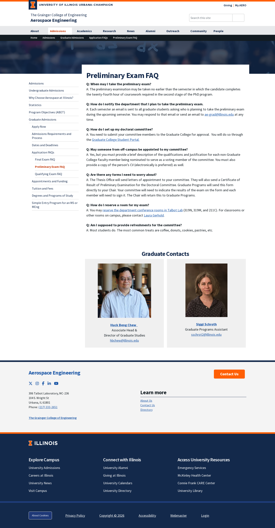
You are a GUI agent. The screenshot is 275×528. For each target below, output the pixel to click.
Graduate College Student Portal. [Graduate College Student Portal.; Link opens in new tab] (115, 139)
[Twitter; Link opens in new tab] (30, 383)
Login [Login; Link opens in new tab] (205, 515)
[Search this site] (210, 17)
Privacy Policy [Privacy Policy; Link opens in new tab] (75, 515)
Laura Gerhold (154, 215)
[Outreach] (174, 31)
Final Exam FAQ (45, 159)
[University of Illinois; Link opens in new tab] (43, 443)
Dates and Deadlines (45, 145)
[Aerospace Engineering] (54, 20)
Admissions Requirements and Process (51, 136)
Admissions (36, 83)
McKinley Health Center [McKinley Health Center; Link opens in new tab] (194, 475)
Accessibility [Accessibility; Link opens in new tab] (147, 515)
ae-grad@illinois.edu (219, 114)
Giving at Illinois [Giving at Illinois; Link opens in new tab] (114, 475)
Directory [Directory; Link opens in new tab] (146, 410)
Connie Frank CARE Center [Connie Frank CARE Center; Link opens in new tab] (196, 483)
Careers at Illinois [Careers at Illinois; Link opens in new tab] (41, 475)
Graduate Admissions (42, 119)
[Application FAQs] (98, 38)
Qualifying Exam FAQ (48, 174)
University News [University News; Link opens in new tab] (40, 483)
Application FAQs (43, 152)
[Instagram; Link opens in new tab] (37, 383)
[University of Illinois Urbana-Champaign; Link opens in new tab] (71, 6)
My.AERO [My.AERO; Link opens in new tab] (240, 5)
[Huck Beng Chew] (124, 325)
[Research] (111, 31)
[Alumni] (152, 31)
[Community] (198, 31)
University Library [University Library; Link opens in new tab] (190, 490)
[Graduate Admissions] (72, 38)
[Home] (34, 38)
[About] (37, 31)
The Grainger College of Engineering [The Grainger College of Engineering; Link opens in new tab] (59, 15)
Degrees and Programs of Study (52, 195)
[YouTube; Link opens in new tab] (56, 383)
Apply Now (39, 126)
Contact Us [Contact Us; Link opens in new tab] (147, 405)
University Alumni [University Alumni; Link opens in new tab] (115, 468)
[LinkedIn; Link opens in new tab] (49, 383)
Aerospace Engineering (54, 372)
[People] (221, 31)
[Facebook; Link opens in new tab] (43, 383)
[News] (133, 31)
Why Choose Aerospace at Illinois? (51, 98)
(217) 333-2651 (47, 407)
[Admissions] (60, 31)
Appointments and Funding (50, 181)
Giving (228, 5)
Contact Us (229, 374)
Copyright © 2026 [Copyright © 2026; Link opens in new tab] (111, 515)
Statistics (35, 105)
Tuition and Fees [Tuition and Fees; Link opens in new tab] (42, 188)
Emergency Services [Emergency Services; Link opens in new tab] (192, 468)
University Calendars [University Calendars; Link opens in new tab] (117, 483)
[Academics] (86, 31)
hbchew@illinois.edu (124, 340)
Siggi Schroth (206, 324)
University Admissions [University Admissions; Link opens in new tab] (44, 468)
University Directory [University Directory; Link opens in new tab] (117, 490)
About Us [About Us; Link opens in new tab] (146, 400)
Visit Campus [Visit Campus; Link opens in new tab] (38, 490)
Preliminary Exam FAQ (50, 167)
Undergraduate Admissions (46, 90)
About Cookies (40, 515)
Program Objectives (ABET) (47, 112)
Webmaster (178, 515)
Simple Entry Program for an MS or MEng (55, 205)
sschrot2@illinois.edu (206, 334)
